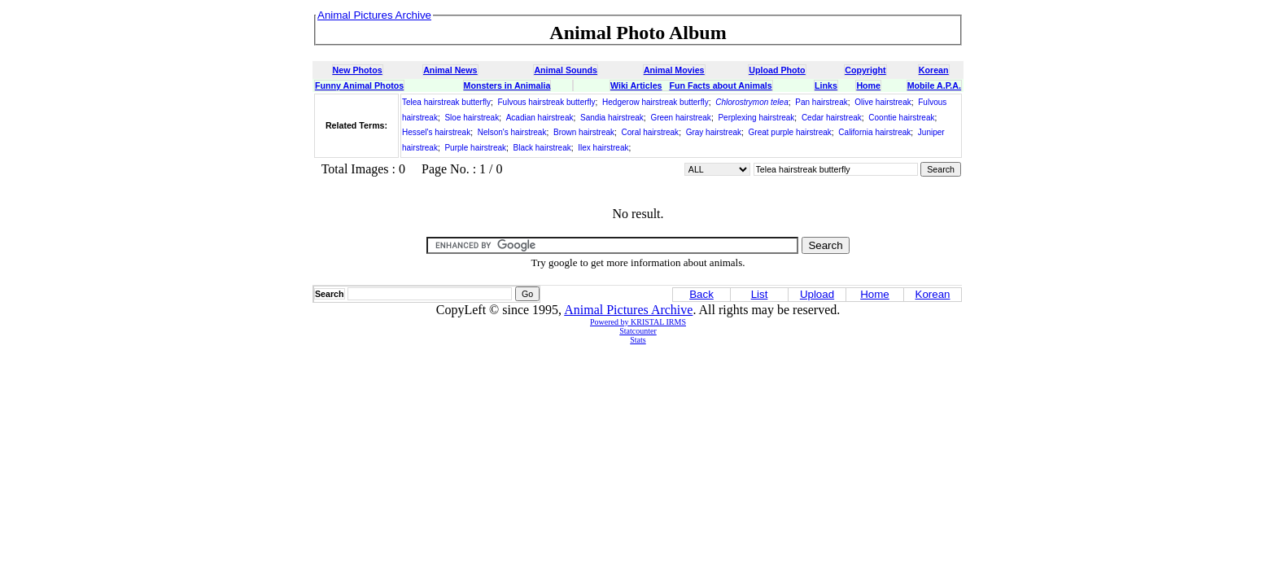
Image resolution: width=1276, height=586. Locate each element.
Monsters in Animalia (507, 85)
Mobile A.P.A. (934, 85)
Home (868, 85)
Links (826, 85)
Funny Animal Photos (359, 85)
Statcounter (638, 330)
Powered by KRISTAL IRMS (638, 321)
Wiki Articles (636, 85)
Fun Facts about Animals (720, 85)
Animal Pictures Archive (628, 310)
